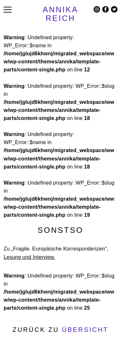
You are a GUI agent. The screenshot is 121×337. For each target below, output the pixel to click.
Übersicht (85, 329)
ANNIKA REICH (60, 14)
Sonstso (61, 230)
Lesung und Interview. (29, 257)
